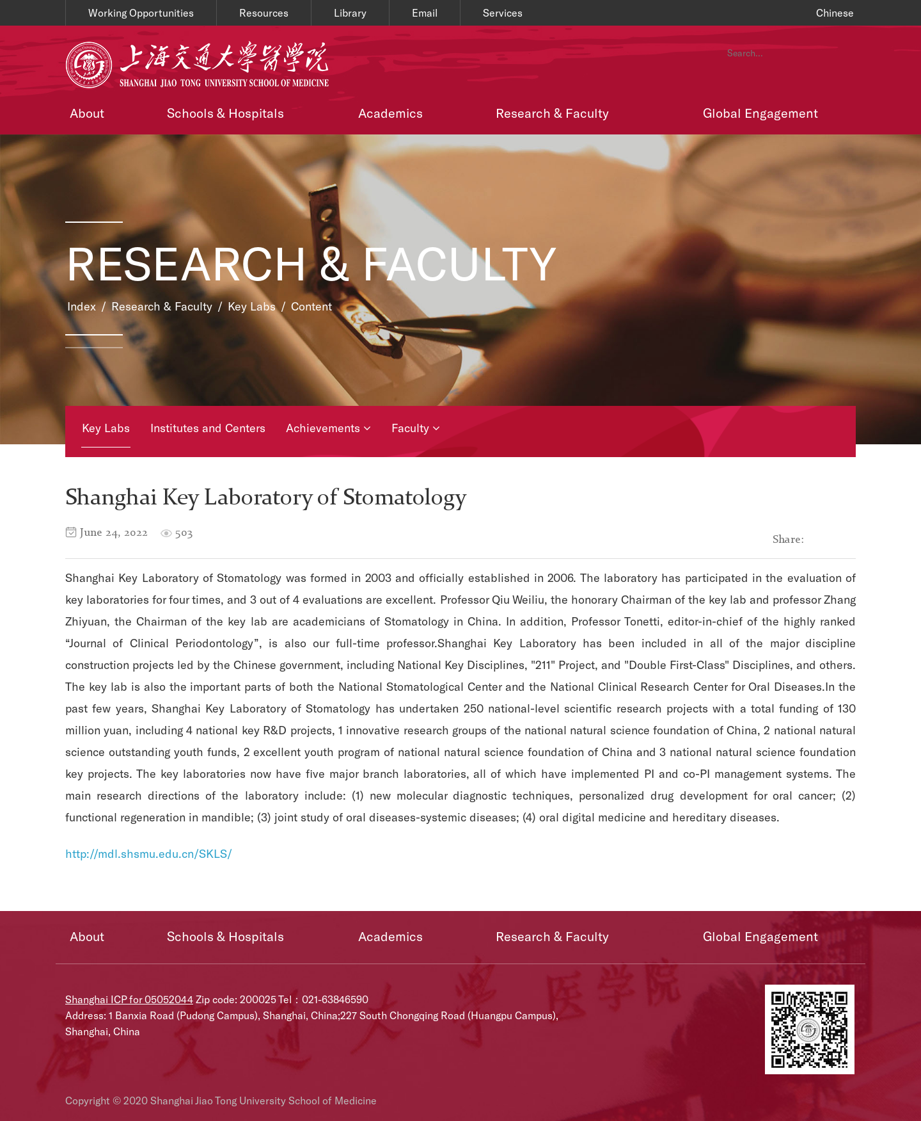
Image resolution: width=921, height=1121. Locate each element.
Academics (390, 112)
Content (311, 306)
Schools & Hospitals (225, 112)
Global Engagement (760, 112)
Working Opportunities (141, 12)
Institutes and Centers (207, 428)
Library (350, 12)
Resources (263, 12)
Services (503, 12)
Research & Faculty (552, 112)
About (87, 112)
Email (424, 12)
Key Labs (252, 306)
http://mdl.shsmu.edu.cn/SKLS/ (148, 853)
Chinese (835, 12)
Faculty (415, 428)
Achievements (328, 428)
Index (81, 306)
